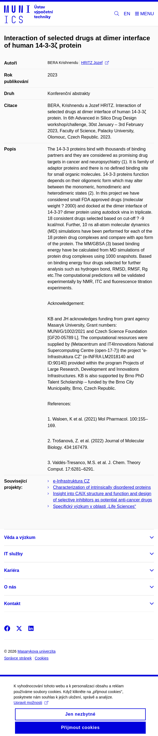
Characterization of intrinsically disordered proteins (102, 487)
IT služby (13, 553)
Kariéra (11, 570)
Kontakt (12, 603)
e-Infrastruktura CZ (71, 481)
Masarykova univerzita (36, 651)
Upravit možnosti (31, 709)
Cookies (42, 658)
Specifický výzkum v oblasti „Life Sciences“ (94, 506)
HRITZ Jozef (95, 62)
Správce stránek (18, 658)
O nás (10, 587)
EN (127, 13)
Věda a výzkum (19, 537)
